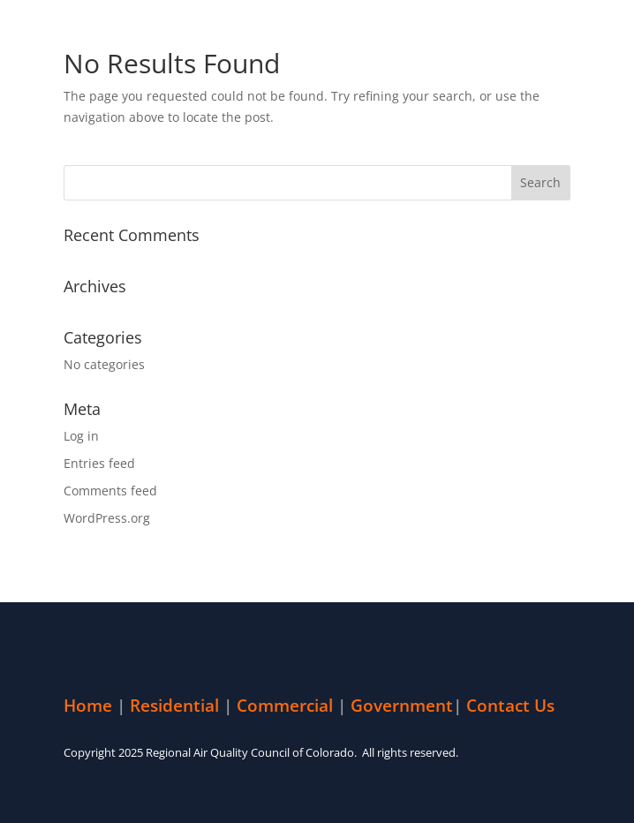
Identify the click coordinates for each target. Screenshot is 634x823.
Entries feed (99, 463)
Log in (81, 435)
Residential (174, 705)
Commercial (285, 705)
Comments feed (110, 490)
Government (402, 705)
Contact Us (510, 705)
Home (88, 705)
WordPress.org (107, 518)
